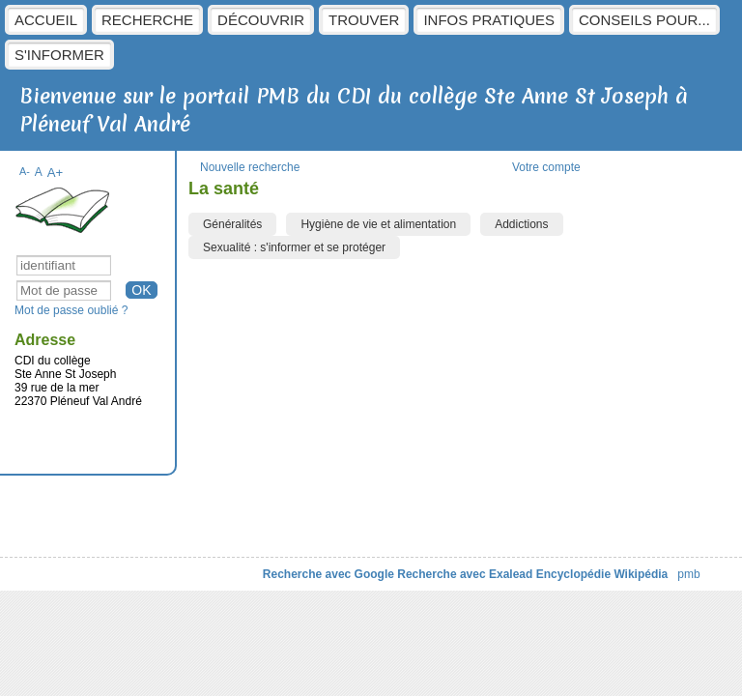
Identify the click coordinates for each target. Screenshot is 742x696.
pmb (688, 574)
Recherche (147, 20)
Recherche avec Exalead (464, 574)
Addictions (521, 224)
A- (24, 171)
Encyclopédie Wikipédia (602, 574)
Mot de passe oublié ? (71, 310)
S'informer (59, 54)
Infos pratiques (489, 20)
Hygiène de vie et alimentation (378, 224)
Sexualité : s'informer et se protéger (294, 247)
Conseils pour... (644, 20)
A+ (55, 172)
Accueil (45, 20)
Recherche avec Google (328, 574)
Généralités (232, 224)
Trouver (363, 20)
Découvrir (260, 20)
